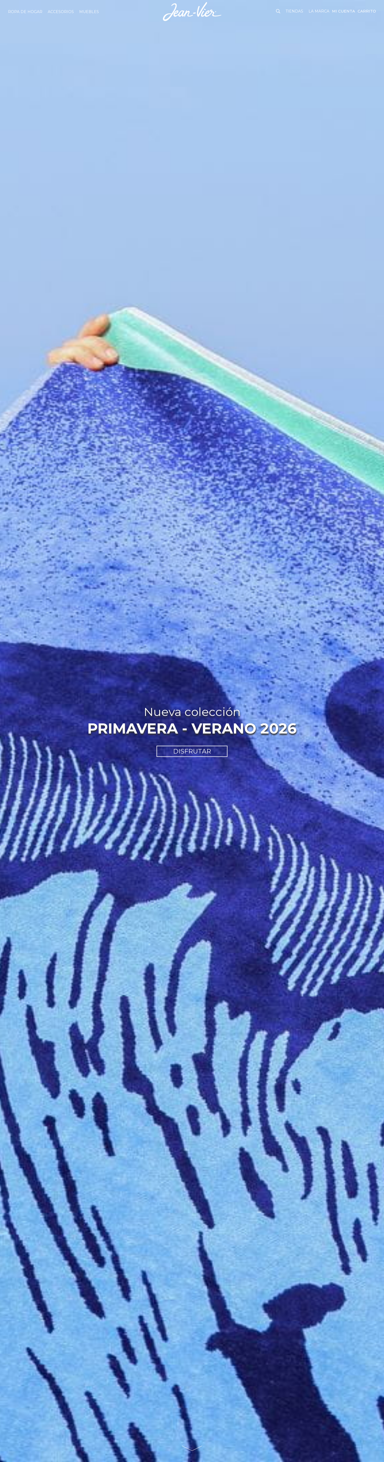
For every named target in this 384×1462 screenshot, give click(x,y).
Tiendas (294, 11)
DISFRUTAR (192, 751)
